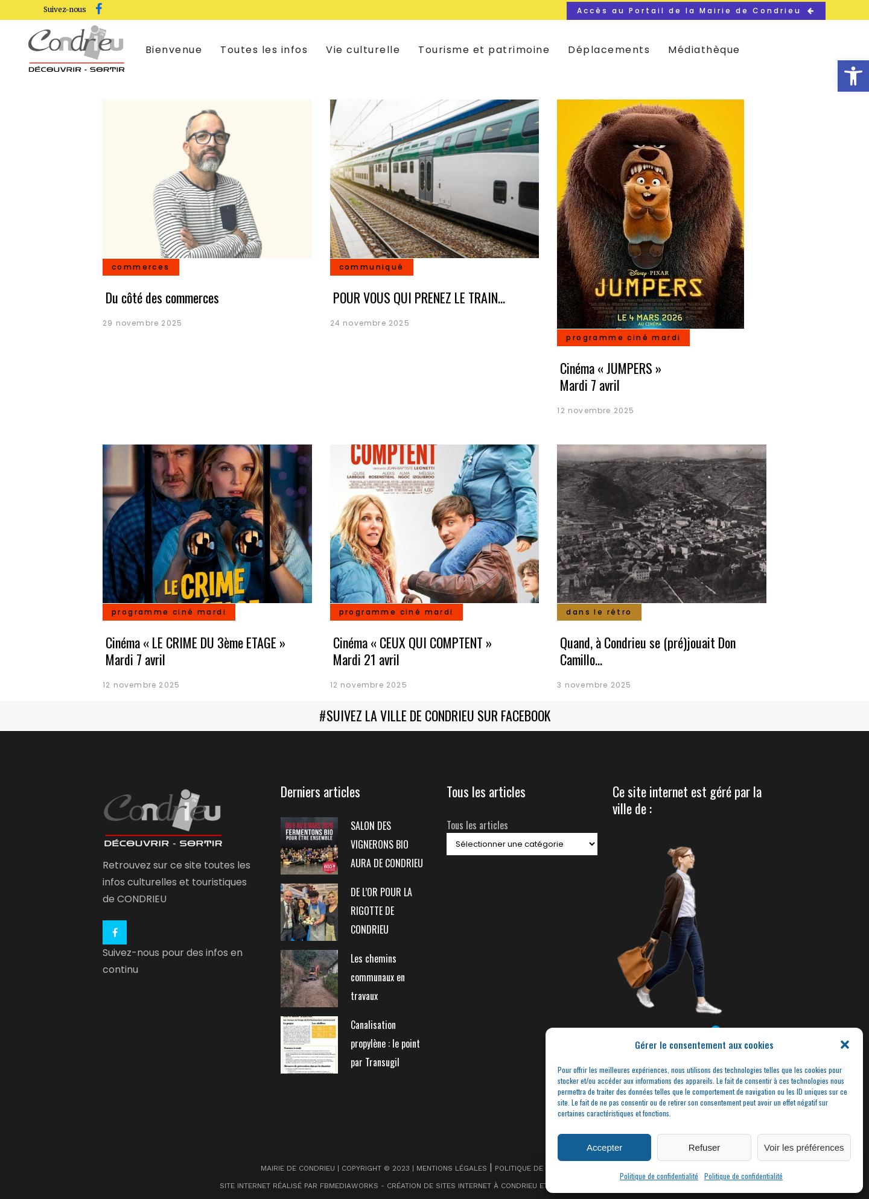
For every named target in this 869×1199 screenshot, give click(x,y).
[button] (853, 76)
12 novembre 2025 (595, 410)
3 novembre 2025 (594, 685)
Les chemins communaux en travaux (378, 976)
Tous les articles (477, 824)
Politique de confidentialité (659, 1176)
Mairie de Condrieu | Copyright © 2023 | (338, 1167)
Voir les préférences (804, 1147)
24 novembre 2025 (370, 323)
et (544, 1184)
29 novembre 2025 (142, 323)
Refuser (705, 1147)
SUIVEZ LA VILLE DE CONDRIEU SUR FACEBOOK (438, 715)
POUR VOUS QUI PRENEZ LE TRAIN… (419, 297)
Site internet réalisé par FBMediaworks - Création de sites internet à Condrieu (378, 1184)
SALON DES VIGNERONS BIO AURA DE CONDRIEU (387, 843)
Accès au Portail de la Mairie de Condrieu (696, 10)
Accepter (604, 1147)
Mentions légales (451, 1167)
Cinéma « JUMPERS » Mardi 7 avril (610, 376)
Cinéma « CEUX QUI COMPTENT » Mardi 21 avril (412, 651)
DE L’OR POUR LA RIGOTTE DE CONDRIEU (381, 909)
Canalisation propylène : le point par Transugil (385, 1042)
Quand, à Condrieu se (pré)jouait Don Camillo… (648, 651)
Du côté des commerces (162, 297)
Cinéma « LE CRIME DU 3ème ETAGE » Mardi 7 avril (195, 651)
